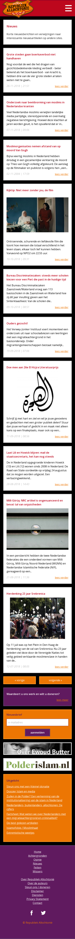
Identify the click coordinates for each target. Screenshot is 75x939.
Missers (37, 871)
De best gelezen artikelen (22, 823)
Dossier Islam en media (21, 791)
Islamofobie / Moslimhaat (22, 828)
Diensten (37, 895)
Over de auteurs (37, 883)
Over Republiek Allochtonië (37, 879)
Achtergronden (37, 855)
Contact (37, 903)
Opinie (38, 859)
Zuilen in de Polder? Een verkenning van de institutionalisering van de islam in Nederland (34, 798)
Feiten (37, 867)
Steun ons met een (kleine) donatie (28, 786)
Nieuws (37, 863)
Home (37, 852)
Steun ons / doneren (37, 887)
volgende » (55, 680)
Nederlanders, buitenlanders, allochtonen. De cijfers (34, 807)
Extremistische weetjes (20, 833)
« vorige (20, 680)
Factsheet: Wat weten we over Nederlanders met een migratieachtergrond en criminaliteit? (36, 816)
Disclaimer (37, 891)
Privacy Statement (38, 899)
